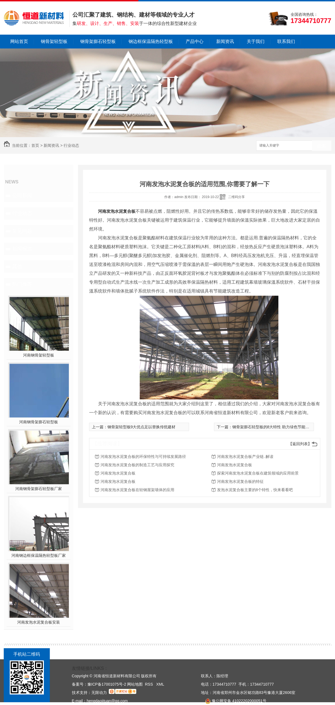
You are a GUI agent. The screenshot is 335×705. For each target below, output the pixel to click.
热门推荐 (22, 284)
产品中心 (194, 41)
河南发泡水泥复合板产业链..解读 (245, 456)
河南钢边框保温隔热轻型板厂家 (38, 555)
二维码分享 (236, 197)
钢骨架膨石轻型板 (98, 41)
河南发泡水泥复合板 (116, 211)
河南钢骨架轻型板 (38, 355)
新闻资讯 (225, 41)
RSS (149, 684)
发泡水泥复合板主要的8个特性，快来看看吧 (255, 490)
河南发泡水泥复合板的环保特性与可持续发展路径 (143, 456)
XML (160, 684)
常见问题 (22, 231)
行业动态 (71, 145)
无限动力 (99, 692)
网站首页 (19, 41)
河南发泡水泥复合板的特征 (240, 481)
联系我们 (286, 41)
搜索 (321, 145)
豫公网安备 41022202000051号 (233, 701)
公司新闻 (22, 195)
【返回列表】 (300, 444)
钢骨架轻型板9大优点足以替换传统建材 (141, 427)
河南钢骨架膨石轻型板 (38, 422)
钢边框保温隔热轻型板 (151, 41)
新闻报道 (22, 249)
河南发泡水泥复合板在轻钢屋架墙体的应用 (137, 490)
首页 (35, 145)
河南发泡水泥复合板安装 (38, 622)
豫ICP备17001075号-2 (106, 684)
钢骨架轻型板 (54, 41)
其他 (17, 266)
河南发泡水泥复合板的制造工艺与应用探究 (137, 465)
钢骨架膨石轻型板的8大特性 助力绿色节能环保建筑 (276, 427)
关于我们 (256, 41)
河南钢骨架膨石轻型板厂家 (38, 488)
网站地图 (135, 684)
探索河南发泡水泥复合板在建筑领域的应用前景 (258, 473)
